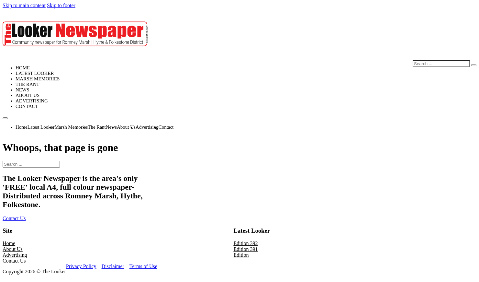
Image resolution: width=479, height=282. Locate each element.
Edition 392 (245, 243)
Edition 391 (245, 249)
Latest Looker (35, 73)
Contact (27, 106)
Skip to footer (61, 5)
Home (23, 67)
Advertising (32, 100)
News (22, 89)
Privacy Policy (81, 266)
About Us (27, 95)
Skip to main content (24, 5)
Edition (241, 255)
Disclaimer (113, 266)
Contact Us (14, 218)
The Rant (27, 84)
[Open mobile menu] (5, 118)
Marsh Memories (38, 78)
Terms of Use (143, 266)
